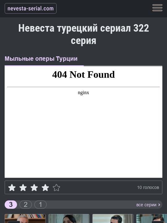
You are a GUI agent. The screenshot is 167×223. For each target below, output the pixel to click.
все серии (146, 204)
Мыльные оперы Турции (41, 58)
